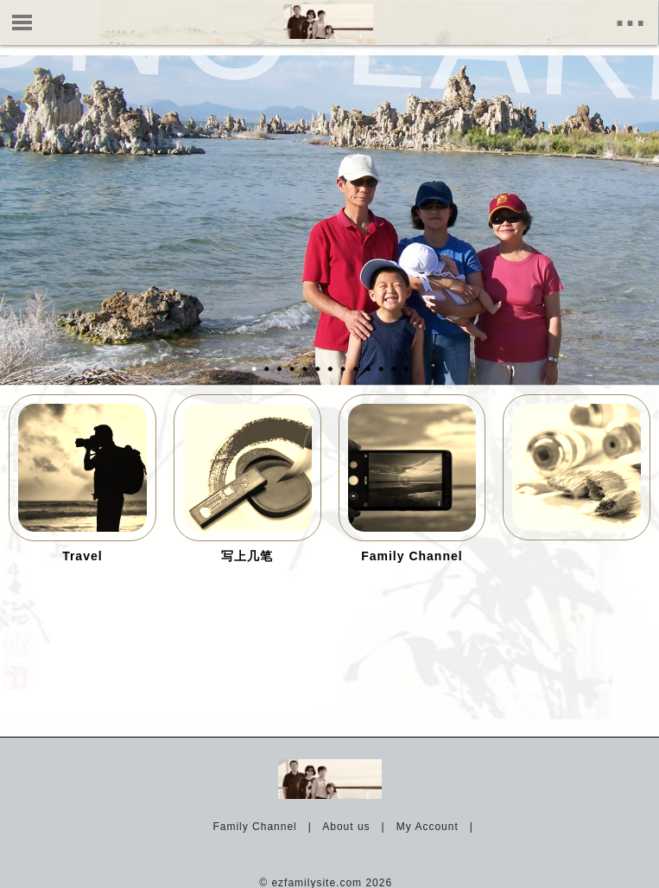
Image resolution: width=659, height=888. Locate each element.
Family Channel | (265, 827)
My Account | (438, 827)
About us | (357, 827)
